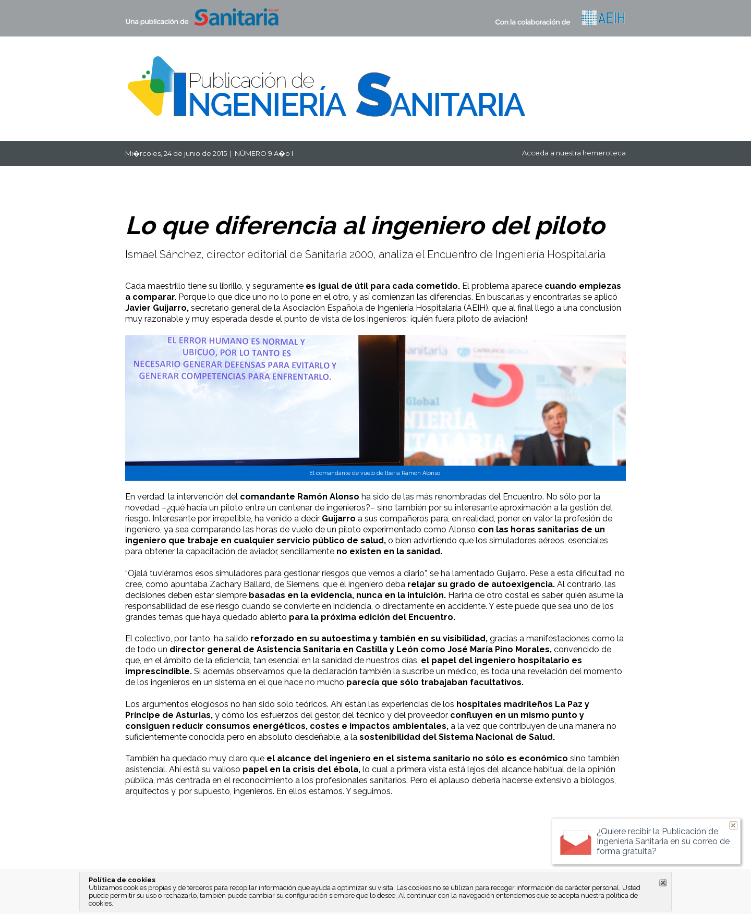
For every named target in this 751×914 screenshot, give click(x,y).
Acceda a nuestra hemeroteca (574, 153)
